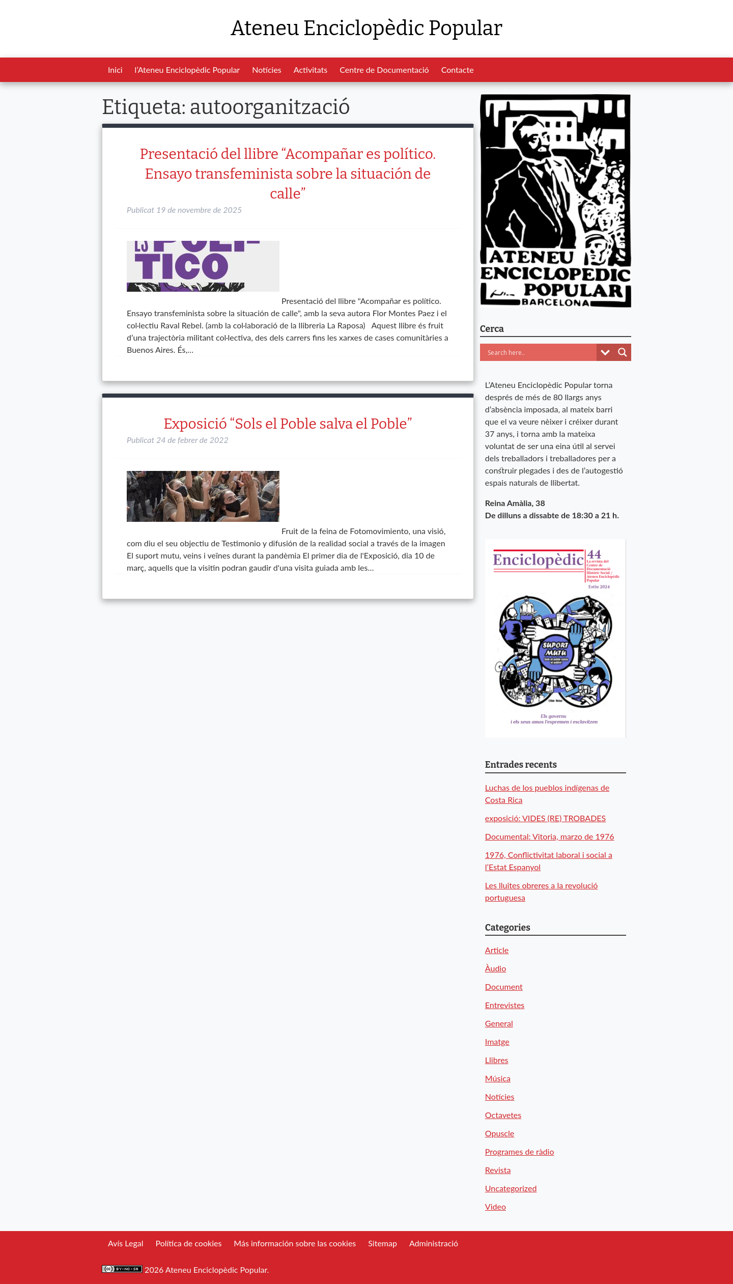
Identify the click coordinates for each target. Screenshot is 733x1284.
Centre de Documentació (384, 69)
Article (497, 950)
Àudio (495, 968)
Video (495, 1206)
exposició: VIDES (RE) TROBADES (545, 818)
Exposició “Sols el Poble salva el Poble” (287, 423)
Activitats (310, 69)
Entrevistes (504, 1005)
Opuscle (499, 1133)
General (499, 1023)
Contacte (457, 69)
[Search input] (541, 352)
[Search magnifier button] (622, 352)
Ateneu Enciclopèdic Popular (366, 28)
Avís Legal (125, 1243)
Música (498, 1078)
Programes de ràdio (519, 1151)
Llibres (497, 1060)
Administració (433, 1243)
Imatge (497, 1041)
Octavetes (503, 1115)
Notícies (266, 69)
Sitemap (382, 1243)
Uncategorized (511, 1188)
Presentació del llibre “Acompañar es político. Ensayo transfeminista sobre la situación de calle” (288, 174)
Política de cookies (188, 1243)
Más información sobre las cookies (295, 1243)
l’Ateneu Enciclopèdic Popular (187, 69)
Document (504, 986)
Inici (115, 69)
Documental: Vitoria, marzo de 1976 (549, 836)
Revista (498, 1170)
